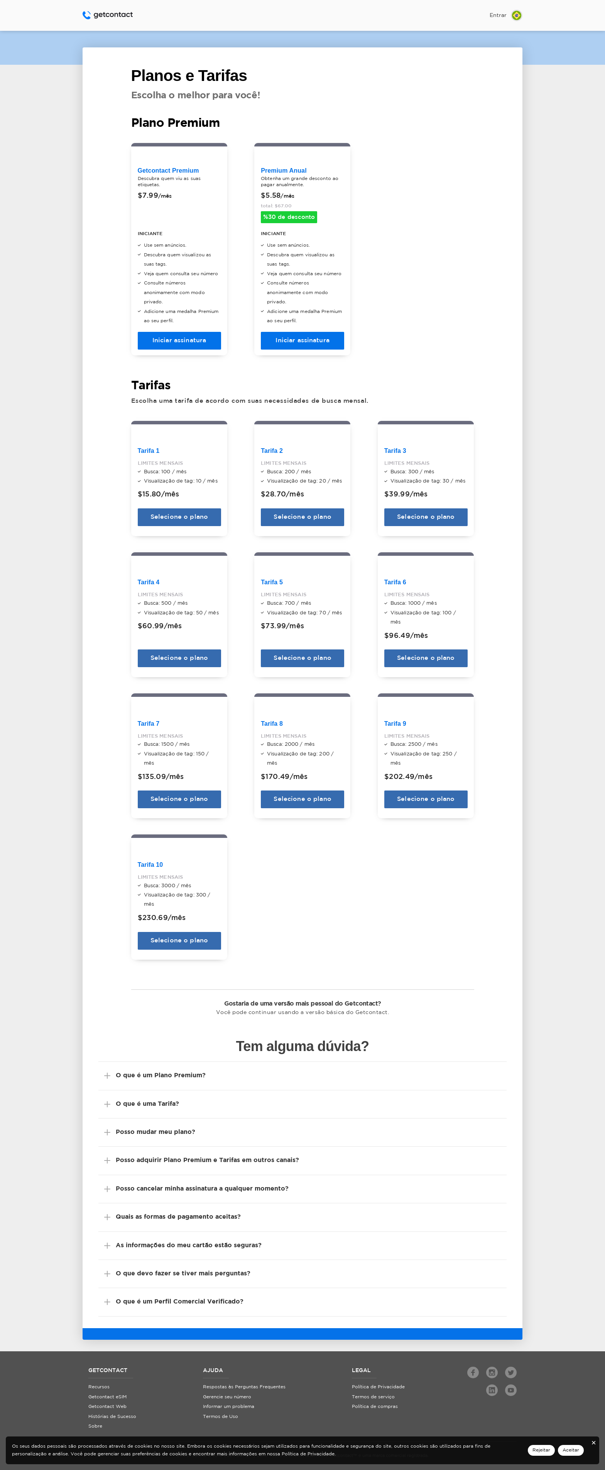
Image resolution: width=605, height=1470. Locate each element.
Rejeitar (541, 1450)
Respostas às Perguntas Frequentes (244, 1383)
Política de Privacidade (378, 1383)
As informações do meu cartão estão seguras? (189, 1242)
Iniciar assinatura (179, 340)
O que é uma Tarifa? (147, 1100)
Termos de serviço (373, 1393)
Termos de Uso (220, 1413)
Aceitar (571, 1450)
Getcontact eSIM (107, 1393)
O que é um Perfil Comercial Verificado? (179, 1298)
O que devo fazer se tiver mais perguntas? (183, 1270)
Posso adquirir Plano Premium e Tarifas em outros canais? (207, 1156)
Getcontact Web (107, 1403)
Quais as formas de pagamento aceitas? (178, 1213)
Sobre (95, 1422)
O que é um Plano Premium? (161, 1072)
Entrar (498, 15)
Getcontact (108, 15)
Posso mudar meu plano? (155, 1128)
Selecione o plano (179, 515)
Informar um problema (228, 1403)
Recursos (99, 1383)
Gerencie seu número (227, 1393)
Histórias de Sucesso (112, 1413)
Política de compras (375, 1403)
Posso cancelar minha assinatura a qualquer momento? (202, 1185)
